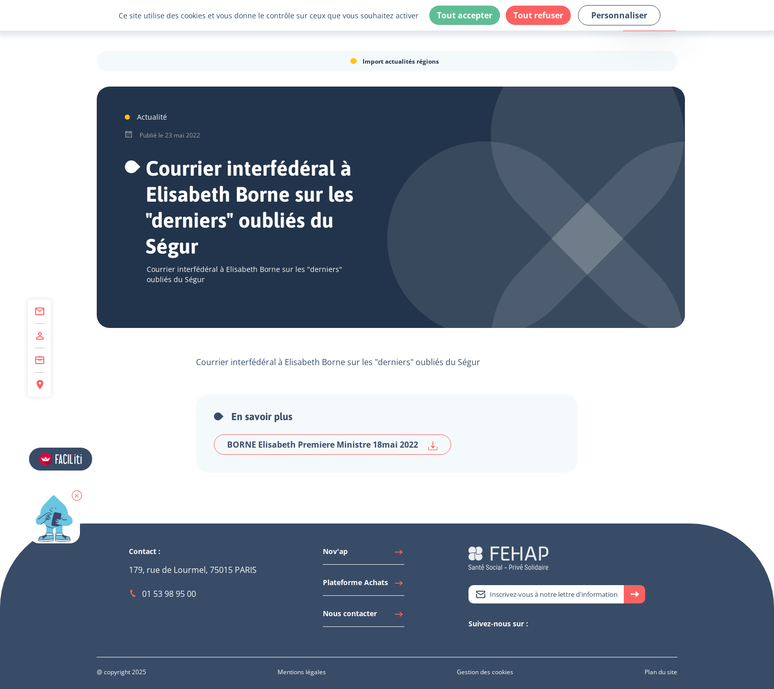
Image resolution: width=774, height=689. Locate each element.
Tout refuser (538, 15)
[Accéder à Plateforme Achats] (363, 585)
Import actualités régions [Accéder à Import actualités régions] (401, 61)
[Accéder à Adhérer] (39, 336)
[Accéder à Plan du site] (661, 672)
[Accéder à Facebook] (504, 641)
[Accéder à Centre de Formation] (39, 360)
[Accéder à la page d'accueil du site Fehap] (508, 557)
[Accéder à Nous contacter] (363, 616)
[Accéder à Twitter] (473, 641)
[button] (77, 495)
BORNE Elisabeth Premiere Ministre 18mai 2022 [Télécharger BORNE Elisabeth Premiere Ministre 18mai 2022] (332, 445)
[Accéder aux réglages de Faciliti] (60, 459)
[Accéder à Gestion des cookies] (485, 672)
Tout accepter (464, 15)
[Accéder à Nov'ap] (363, 554)
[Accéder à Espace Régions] (39, 385)
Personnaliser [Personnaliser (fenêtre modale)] (619, 15)
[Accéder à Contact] (39, 311)
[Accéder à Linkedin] (484, 641)
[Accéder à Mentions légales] (302, 672)
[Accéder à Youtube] (494, 641)
